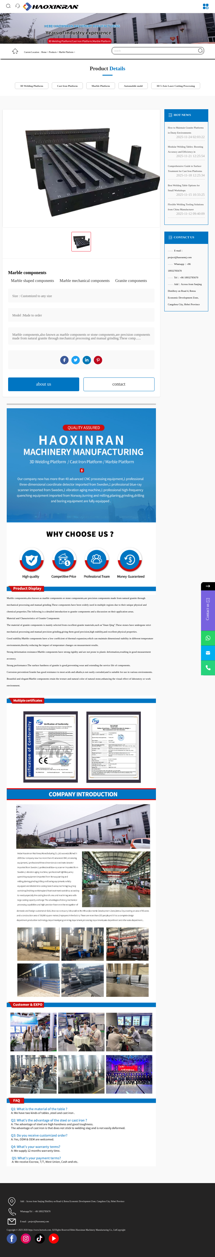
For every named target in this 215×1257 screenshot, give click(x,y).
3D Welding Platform (31, 86)
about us (43, 384)
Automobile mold (133, 86)
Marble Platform (66, 52)
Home (43, 52)
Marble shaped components (32, 281)
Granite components (131, 281)
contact (119, 384)
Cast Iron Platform (67, 86)
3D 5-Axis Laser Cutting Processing (175, 86)
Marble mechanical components (85, 281)
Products (53, 52)
